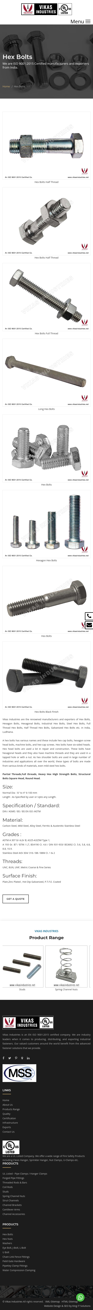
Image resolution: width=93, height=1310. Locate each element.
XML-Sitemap (52, 1301)
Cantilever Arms (11, 1209)
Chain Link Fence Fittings (16, 1256)
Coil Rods (8, 1187)
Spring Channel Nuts (14, 1196)
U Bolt (6, 1252)
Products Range (11, 1109)
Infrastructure (10, 1122)
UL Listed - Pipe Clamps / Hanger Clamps (25, 1173)
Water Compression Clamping (19, 1270)
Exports (7, 1127)
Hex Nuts (8, 1238)
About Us (8, 1104)
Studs (6, 1191)
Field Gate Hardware (14, 1261)
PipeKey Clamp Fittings (15, 1265)
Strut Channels (11, 1200)
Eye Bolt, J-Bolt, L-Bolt (14, 1247)
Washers (7, 1243)
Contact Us (9, 1131)
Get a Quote (16, 898)
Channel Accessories (14, 1214)
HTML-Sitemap (70, 1301)
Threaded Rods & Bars (15, 1182)
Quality (6, 1113)
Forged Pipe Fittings (13, 1178)
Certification (9, 1118)
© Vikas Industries (12, 1301)
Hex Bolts (8, 1234)
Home (6, 86)
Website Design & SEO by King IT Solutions (67, 1305)
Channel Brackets (12, 1205)
